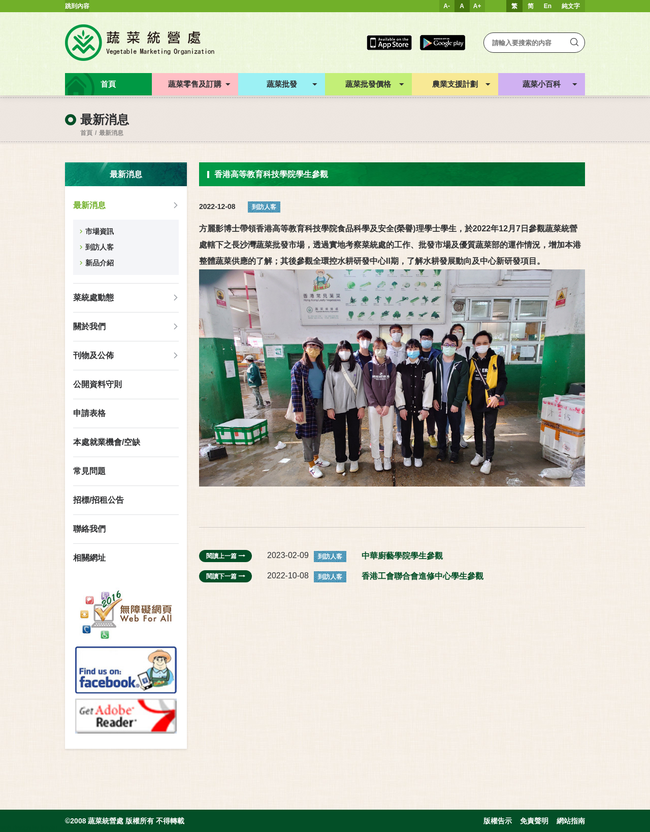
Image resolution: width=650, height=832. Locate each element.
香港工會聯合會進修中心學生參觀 (422, 576)
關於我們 (89, 326)
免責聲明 (534, 820)
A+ (477, 6)
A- (446, 6)
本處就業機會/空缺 (106, 442)
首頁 (86, 133)
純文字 (571, 6)
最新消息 (111, 133)
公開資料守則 (97, 384)
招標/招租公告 (98, 500)
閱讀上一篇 (225, 556)
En (547, 6)
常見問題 (89, 471)
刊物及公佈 (93, 355)
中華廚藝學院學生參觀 (402, 555)
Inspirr (49, 827)
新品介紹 (99, 263)
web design (15, 827)
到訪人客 (99, 247)
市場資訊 (99, 231)
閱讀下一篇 (225, 576)
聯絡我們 (89, 529)
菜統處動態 (93, 297)
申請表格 (89, 413)
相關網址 (89, 557)
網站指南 (571, 820)
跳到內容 (77, 6)
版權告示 (497, 820)
